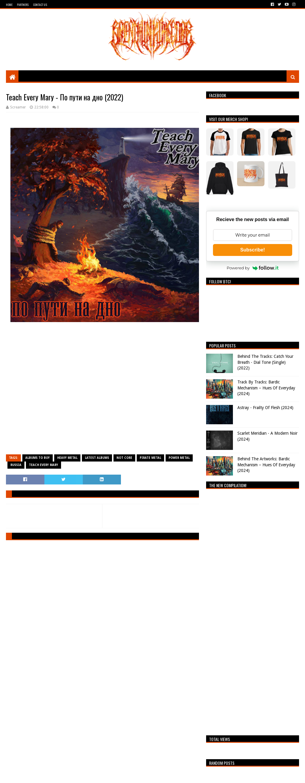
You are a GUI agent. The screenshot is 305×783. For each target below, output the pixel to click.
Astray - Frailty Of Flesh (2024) (265, 407)
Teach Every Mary (43, 465)
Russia (15, 465)
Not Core (124, 457)
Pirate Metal (150, 457)
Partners (23, 4)
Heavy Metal (67, 457)
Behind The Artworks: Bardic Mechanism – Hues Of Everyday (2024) (266, 464)
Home (9, 4)
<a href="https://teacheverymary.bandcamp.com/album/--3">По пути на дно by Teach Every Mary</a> (102, 390)
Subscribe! (252, 249)
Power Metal (179, 457)
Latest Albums (97, 457)
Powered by (252, 267)
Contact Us (40, 4)
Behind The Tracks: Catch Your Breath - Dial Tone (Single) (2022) (265, 362)
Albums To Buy (37, 457)
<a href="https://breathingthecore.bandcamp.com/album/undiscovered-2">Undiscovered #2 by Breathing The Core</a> (252, 610)
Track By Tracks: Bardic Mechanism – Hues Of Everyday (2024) (266, 388)
